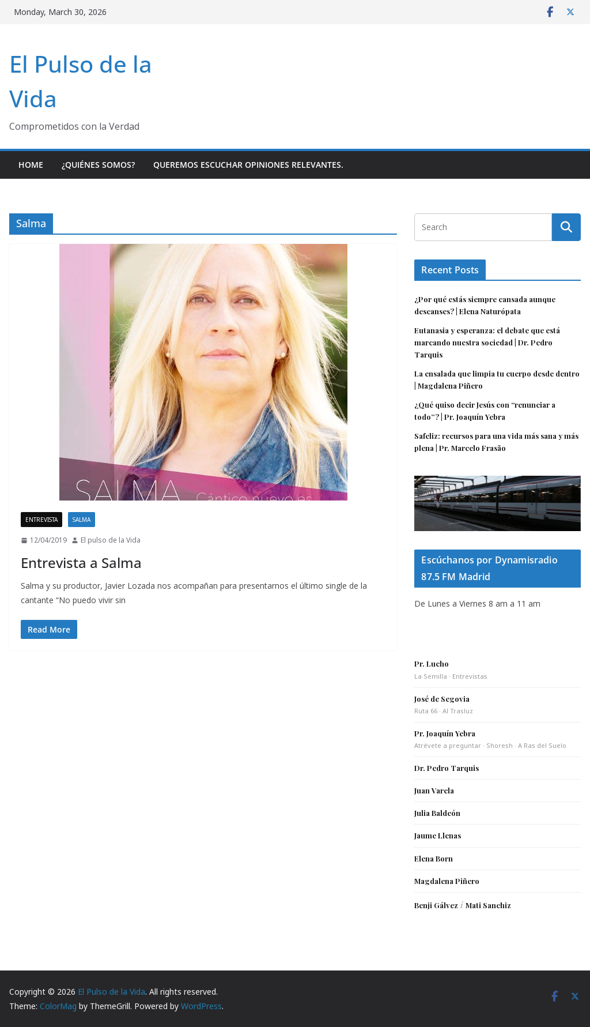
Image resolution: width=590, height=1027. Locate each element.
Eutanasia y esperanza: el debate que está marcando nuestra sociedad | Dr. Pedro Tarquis (487, 342)
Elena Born (433, 858)
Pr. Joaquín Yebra (444, 733)
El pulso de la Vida (111, 540)
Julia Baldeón (437, 813)
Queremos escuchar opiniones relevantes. (248, 164)
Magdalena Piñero (446, 881)
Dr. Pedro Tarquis (446, 768)
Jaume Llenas (437, 835)
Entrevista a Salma (81, 562)
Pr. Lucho (431, 663)
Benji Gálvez (436, 905)
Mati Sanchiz (488, 905)
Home (30, 164)
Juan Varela (434, 790)
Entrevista (41, 520)
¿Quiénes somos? (98, 164)
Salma (81, 520)
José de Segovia (442, 699)
